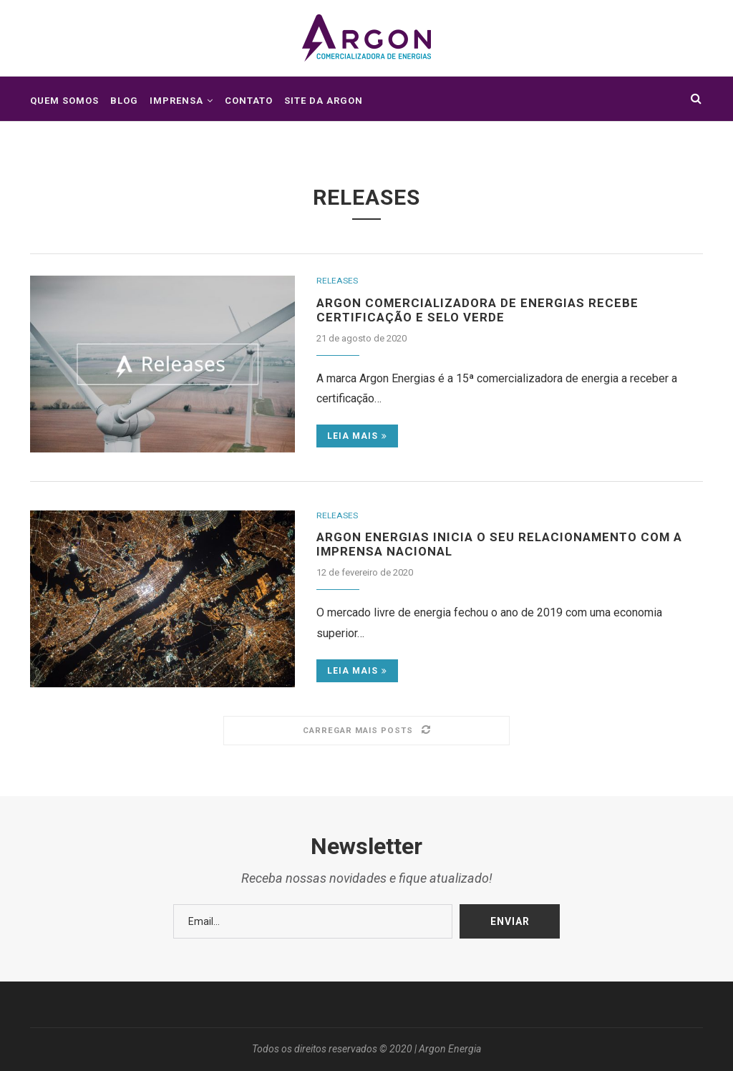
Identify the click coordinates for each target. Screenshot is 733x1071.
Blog (124, 100)
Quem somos (64, 100)
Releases (338, 281)
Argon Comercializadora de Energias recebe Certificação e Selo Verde (483, 311)
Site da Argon (323, 100)
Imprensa (176, 100)
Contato (249, 100)
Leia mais (357, 439)
